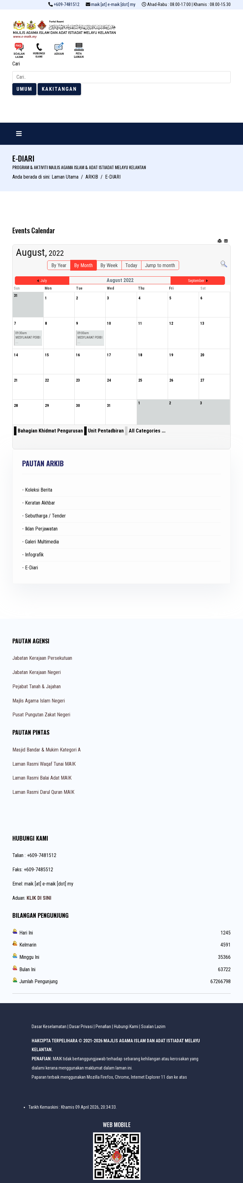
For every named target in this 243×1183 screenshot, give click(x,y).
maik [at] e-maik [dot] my (113, 4)
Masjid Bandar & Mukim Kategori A (46, 750)
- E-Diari (30, 568)
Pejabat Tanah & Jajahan (36, 686)
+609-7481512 (66, 4)
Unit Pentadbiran (106, 431)
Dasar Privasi (81, 1026)
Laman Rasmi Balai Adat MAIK (42, 778)
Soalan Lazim (153, 1026)
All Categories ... (147, 431)
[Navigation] (19, 134)
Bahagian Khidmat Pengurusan (50, 431)
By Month (83, 265)
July (43, 281)
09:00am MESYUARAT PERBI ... (90, 337)
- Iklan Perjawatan (40, 529)
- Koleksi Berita (37, 490)
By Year (58, 265)
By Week (109, 265)
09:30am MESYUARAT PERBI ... (28, 337)
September (196, 281)
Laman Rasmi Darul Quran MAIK (43, 792)
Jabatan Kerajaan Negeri (36, 672)
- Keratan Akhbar (38, 503)
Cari (16, 64)
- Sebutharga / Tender (44, 516)
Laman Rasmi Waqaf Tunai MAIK (44, 764)
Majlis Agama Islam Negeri (38, 701)
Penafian (103, 1026)
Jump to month (160, 265)
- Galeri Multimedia (40, 542)
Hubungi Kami (126, 1026)
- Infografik (33, 555)
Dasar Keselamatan (49, 1026)
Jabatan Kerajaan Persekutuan (42, 658)
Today (131, 265)
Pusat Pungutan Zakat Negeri (41, 715)
